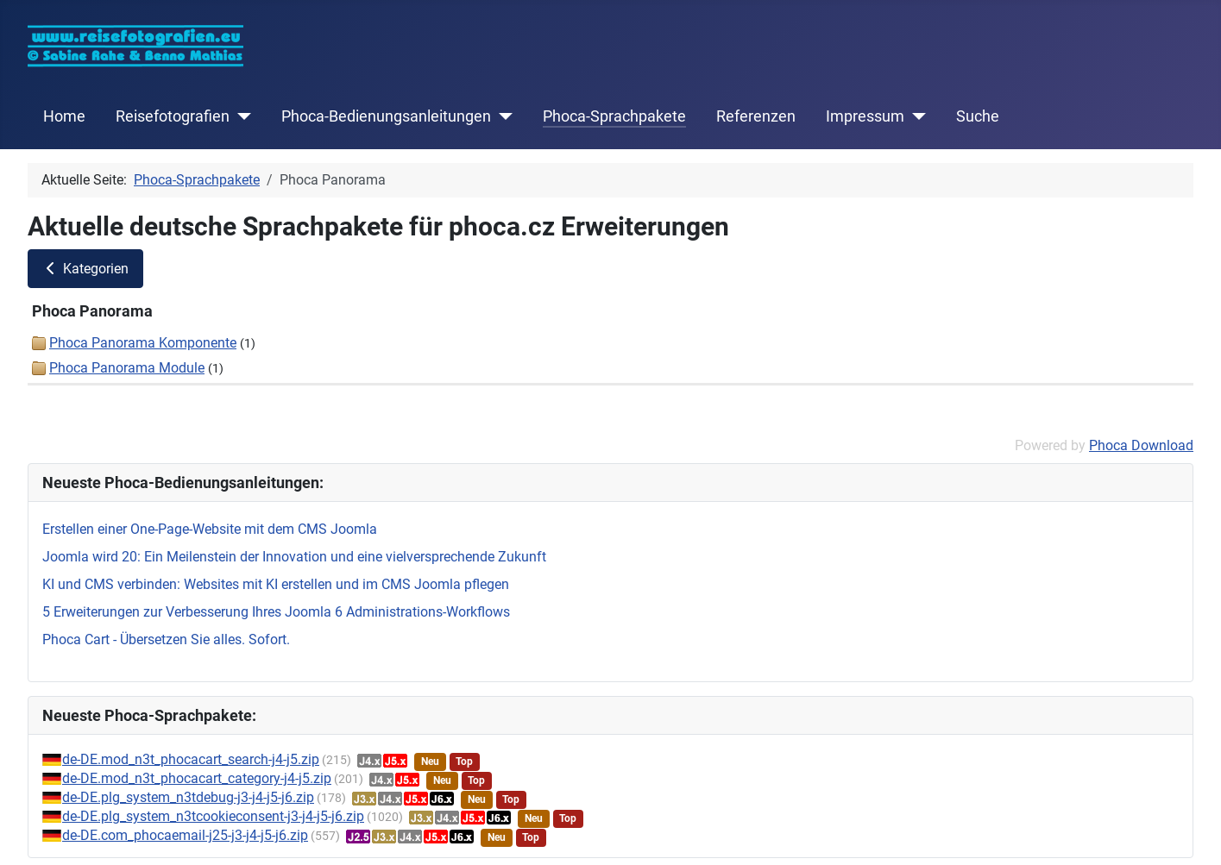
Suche (977, 116)
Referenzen (756, 116)
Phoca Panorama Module (127, 368)
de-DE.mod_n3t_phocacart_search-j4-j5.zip (190, 759)
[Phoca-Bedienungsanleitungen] (502, 116)
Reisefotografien (173, 116)
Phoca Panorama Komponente (142, 343)
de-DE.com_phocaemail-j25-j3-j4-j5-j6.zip (185, 835)
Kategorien (85, 268)
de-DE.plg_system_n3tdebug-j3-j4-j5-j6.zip (188, 797)
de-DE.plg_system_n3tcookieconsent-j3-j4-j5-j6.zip (213, 816)
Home (64, 116)
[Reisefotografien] (240, 116)
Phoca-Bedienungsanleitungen (386, 116)
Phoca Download (1141, 445)
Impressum (865, 116)
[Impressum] (915, 116)
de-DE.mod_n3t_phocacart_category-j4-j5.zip (196, 778)
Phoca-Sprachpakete (614, 116)
